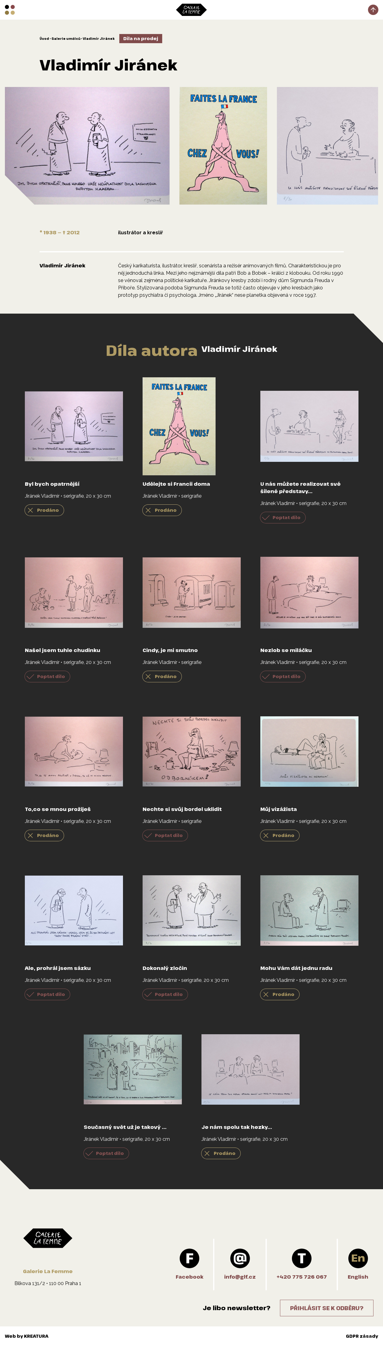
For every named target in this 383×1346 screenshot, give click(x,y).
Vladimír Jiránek (99, 38)
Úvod (44, 38)
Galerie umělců (66, 38)
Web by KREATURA (26, 1336)
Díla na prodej (140, 38)
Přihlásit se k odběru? (326, 1308)
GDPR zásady (362, 1336)
